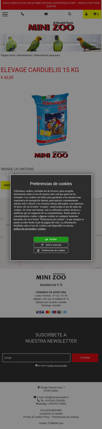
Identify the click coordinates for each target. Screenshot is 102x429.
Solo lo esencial (51, 245)
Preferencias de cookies (51, 250)
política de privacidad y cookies (30, 228)
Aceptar (51, 239)
